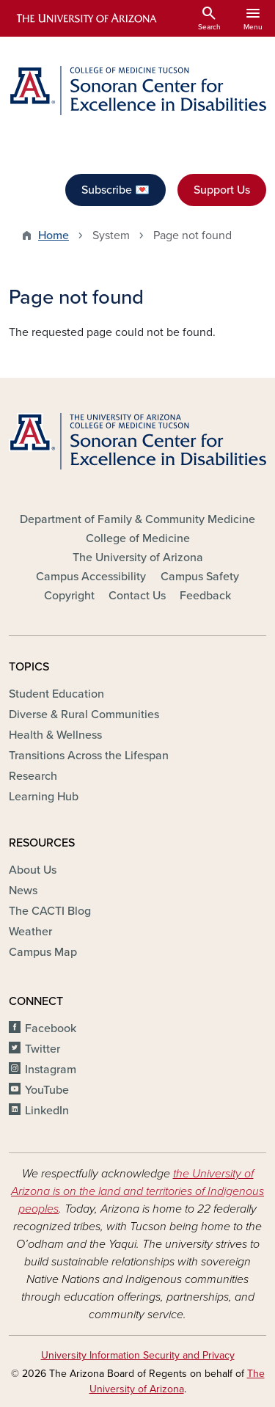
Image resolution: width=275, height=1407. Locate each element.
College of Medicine (138, 538)
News (23, 890)
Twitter (42, 1049)
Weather (30, 931)
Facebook (50, 1028)
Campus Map (43, 952)
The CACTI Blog (50, 911)
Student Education (56, 694)
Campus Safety (200, 576)
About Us (32, 870)
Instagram (50, 1069)
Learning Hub (43, 796)
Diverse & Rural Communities (84, 714)
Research (33, 776)
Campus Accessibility (91, 576)
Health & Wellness (55, 735)
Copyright (69, 595)
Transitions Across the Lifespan (89, 755)
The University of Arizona (138, 557)
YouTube (47, 1090)
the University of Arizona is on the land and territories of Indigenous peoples (137, 1191)
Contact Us (137, 595)
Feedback (205, 595)
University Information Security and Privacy (138, 1355)
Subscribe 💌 (115, 190)
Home (53, 235)
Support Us (222, 190)
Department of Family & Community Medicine (137, 519)
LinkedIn (47, 1110)
